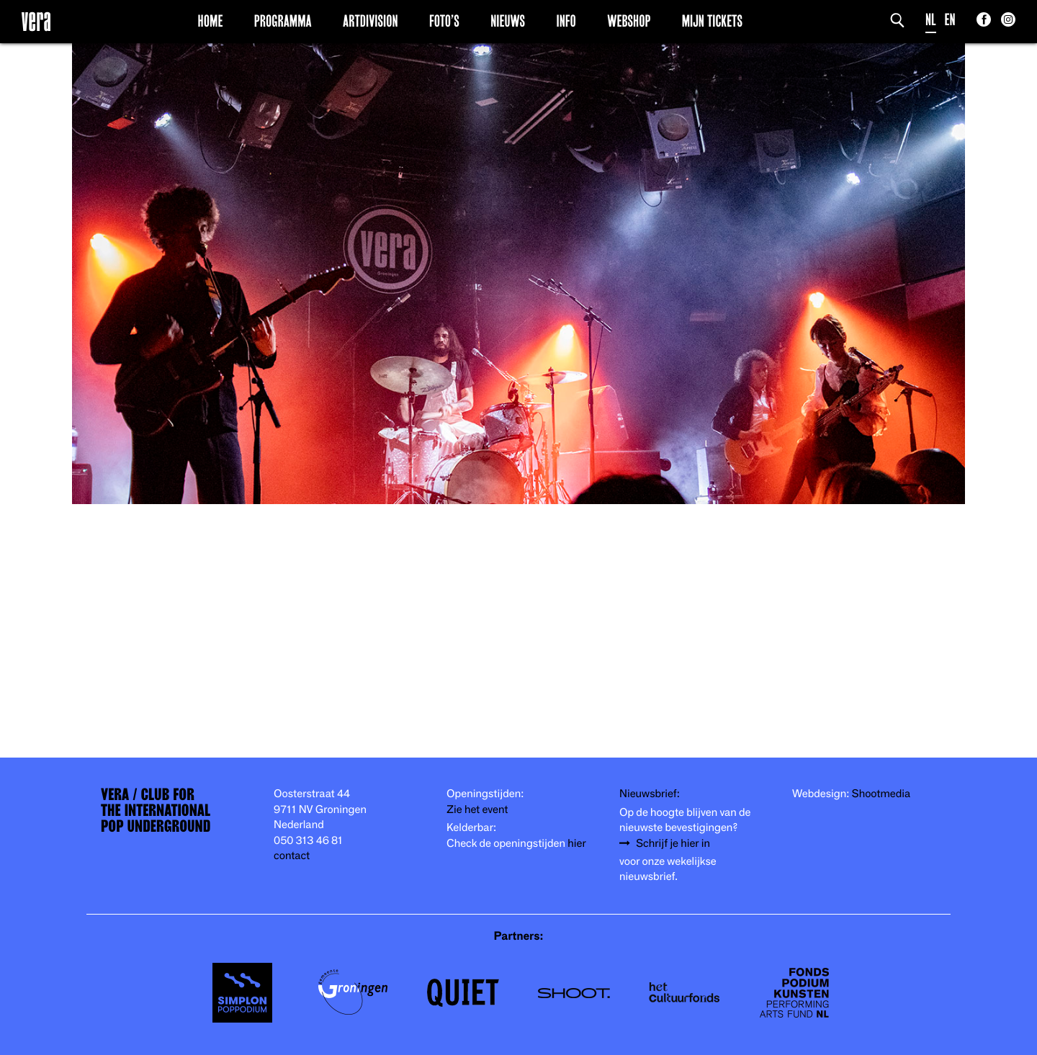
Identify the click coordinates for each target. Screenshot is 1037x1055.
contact (292, 855)
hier (576, 843)
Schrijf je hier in (673, 843)
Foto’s (444, 20)
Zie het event (477, 809)
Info (565, 20)
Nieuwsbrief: (649, 794)
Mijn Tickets (712, 20)
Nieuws (507, 20)
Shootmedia (881, 794)
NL (930, 20)
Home (210, 20)
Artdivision (370, 20)
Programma (283, 20)
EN (950, 20)
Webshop (628, 20)
